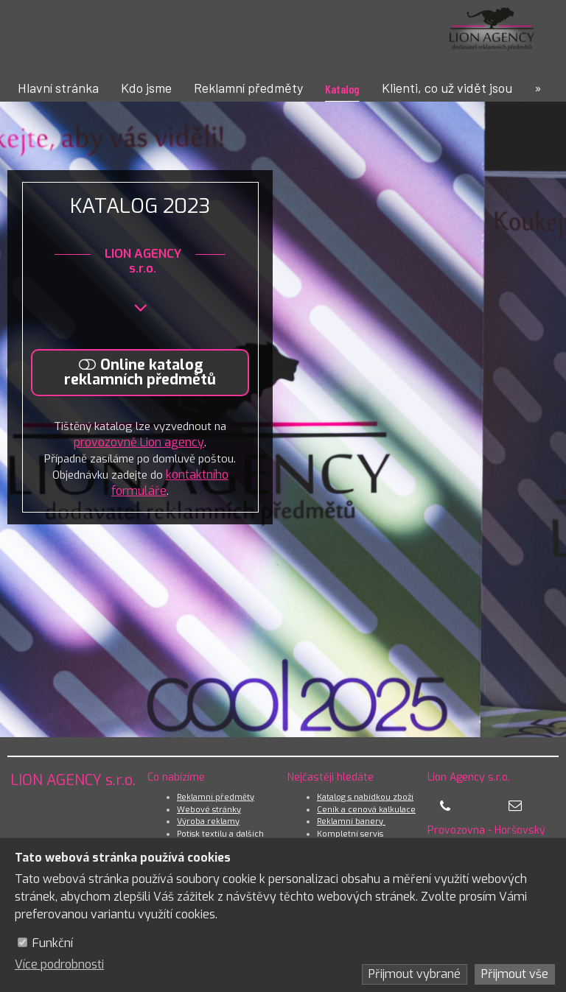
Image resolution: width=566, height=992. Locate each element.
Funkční (52, 943)
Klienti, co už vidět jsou (447, 88)
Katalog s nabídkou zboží (365, 797)
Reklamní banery (351, 821)
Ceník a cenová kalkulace (366, 809)
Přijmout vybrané (414, 974)
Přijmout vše (514, 974)
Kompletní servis (350, 834)
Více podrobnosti (59, 964)
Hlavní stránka (58, 88)
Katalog (342, 89)
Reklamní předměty (248, 88)
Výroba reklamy (208, 821)
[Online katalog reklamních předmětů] (143, 373)
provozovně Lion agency (143, 443)
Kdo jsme (146, 88)
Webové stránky (209, 809)
